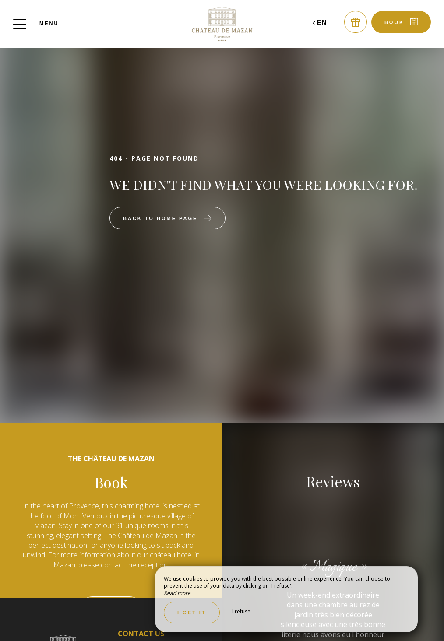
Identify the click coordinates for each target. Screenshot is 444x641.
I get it (191, 612)
